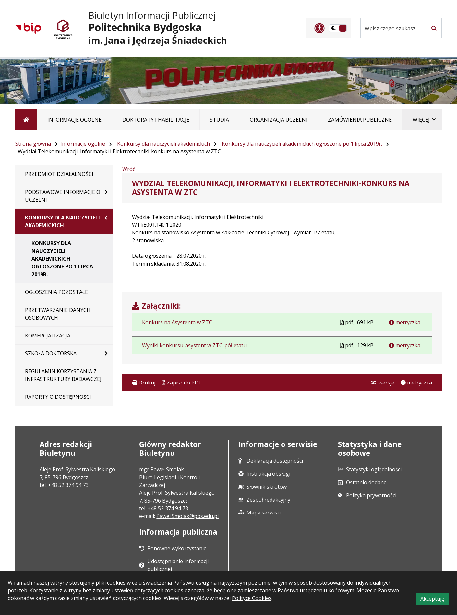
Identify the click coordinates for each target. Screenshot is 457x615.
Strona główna (33, 143)
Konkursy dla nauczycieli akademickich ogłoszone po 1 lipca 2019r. (302, 143)
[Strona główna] (26, 119)
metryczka (407, 322)
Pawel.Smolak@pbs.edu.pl (187, 516)
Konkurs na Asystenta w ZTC (177, 322)
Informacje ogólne (82, 143)
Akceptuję (434, 600)
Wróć (128, 168)
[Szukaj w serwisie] (393, 28)
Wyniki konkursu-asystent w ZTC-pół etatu (194, 345)
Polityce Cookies (251, 598)
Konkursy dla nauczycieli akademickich (163, 143)
